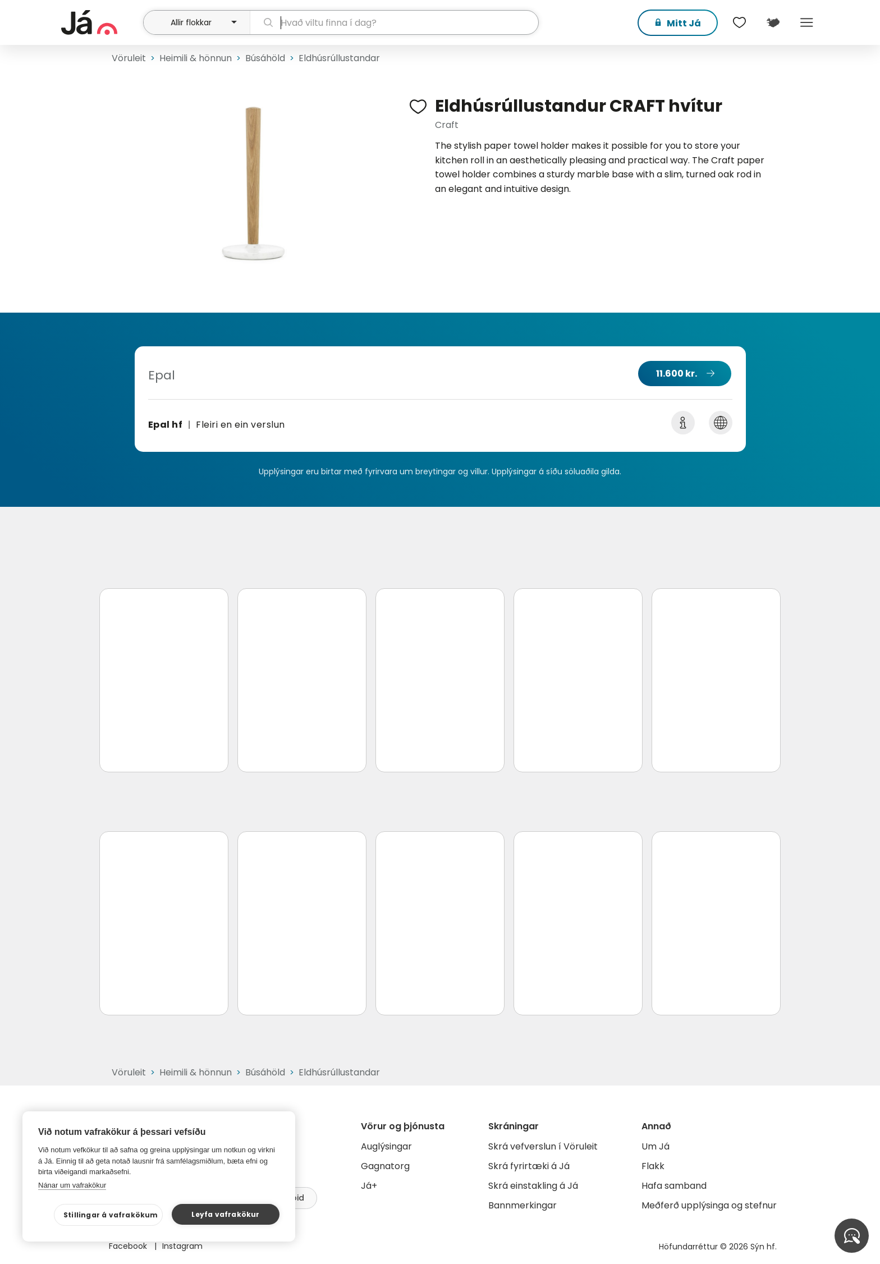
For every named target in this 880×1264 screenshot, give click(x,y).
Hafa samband (674, 1185)
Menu (806, 22)
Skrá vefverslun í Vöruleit (543, 1146)
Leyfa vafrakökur (225, 1214)
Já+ (369, 1185)
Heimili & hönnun (195, 58)
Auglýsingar (386, 1146)
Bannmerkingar (522, 1205)
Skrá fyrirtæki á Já (529, 1166)
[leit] (394, 22)
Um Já (655, 1146)
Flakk (652, 1166)
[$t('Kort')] (772, 22)
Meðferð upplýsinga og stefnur (709, 1205)
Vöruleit (129, 58)
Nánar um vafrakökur (72, 1185)
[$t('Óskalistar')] (739, 22)
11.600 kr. (676, 373)
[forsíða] (100, 22)
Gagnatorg (385, 1166)
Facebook (129, 1246)
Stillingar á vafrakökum (110, 1215)
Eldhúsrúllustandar (339, 58)
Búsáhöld (265, 58)
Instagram (182, 1246)
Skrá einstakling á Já (533, 1185)
